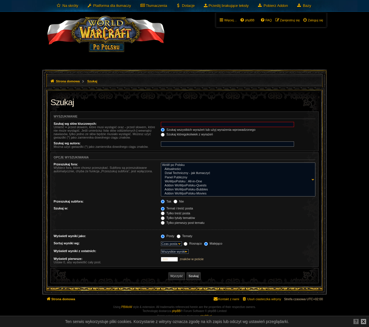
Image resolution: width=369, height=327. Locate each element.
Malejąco (213, 243)
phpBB (176, 311)
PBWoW (126, 307)
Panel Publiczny (236, 177)
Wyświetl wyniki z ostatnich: (75, 251)
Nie (179, 201)
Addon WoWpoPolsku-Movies (236, 194)
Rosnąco (193, 243)
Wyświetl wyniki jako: (70, 236)
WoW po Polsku (236, 165)
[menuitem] (67, 6)
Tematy (184, 236)
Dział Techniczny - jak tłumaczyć (236, 173)
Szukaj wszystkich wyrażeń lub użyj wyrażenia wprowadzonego (208, 129)
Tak (166, 201)
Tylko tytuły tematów (178, 218)
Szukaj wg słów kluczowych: (75, 123)
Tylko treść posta (175, 213)
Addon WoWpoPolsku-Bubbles (236, 190)
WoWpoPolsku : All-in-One (236, 181)
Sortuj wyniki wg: (67, 243)
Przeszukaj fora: (66, 164)
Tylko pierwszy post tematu (182, 222)
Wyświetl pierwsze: (68, 258)
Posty (167, 236)
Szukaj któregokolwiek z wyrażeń (187, 134)
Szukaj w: (61, 208)
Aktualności (236, 169)
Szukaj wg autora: (67, 143)
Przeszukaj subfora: (69, 201)
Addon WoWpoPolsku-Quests (236, 186)
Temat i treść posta (177, 208)
